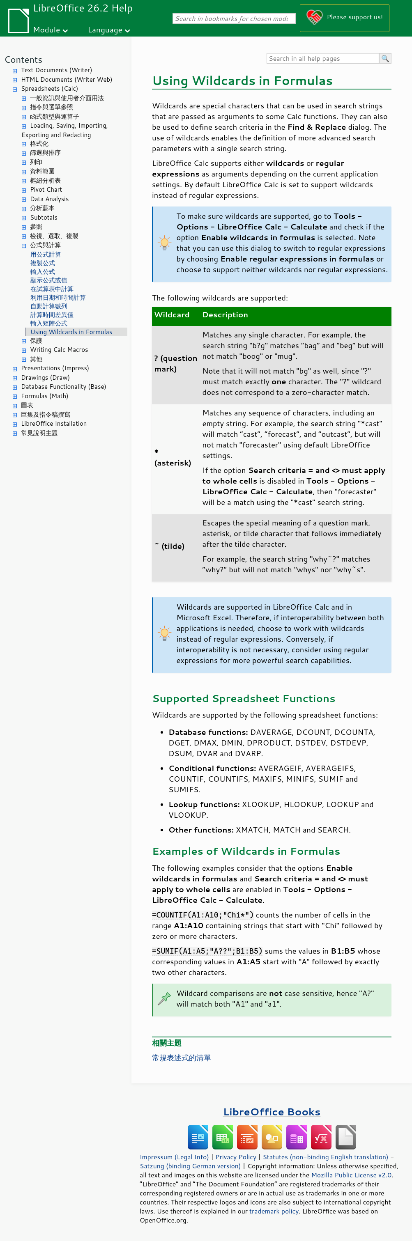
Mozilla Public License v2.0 (351, 1174)
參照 (36, 226)
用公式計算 (45, 254)
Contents (23, 59)
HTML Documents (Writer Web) (67, 79)
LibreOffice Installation (54, 423)
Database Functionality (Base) (63, 386)
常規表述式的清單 (181, 1057)
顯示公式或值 (48, 280)
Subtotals (44, 217)
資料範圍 (42, 171)
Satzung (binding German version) (190, 1165)
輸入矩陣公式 (48, 323)
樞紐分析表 (45, 180)
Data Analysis (49, 199)
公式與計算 (45, 245)
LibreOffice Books (272, 1111)
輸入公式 (42, 271)
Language (105, 29)
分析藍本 (42, 208)
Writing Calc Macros (59, 349)
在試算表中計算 (52, 288)
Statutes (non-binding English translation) (325, 1156)
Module (46, 29)
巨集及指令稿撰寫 (45, 414)
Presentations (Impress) (55, 368)
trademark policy (274, 1211)
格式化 (39, 143)
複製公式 (42, 263)
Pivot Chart (46, 189)
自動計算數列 (48, 306)
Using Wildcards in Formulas (71, 332)
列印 (36, 162)
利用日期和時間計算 (58, 297)
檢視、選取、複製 (54, 236)
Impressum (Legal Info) (174, 1156)
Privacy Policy (235, 1156)
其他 (36, 359)
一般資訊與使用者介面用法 (67, 98)
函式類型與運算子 (54, 116)
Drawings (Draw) (45, 377)
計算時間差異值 (52, 314)
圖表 (27, 405)
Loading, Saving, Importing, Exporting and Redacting (64, 130)
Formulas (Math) (45, 396)
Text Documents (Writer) (56, 70)
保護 (36, 340)
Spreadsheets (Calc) (49, 88)
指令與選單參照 (51, 107)
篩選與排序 (45, 152)
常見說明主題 (39, 433)
